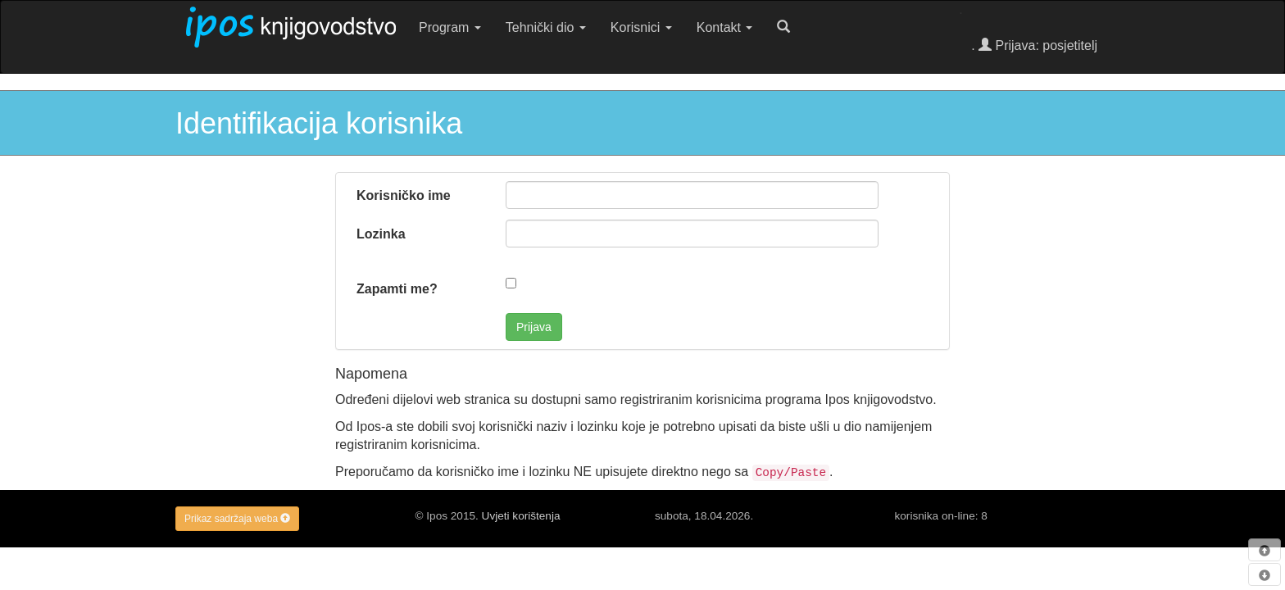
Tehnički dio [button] (546, 27)
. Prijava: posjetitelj (1034, 45)
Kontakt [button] (725, 27)
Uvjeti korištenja (521, 516)
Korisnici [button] (641, 27)
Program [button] (450, 27)
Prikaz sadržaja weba (237, 518)
